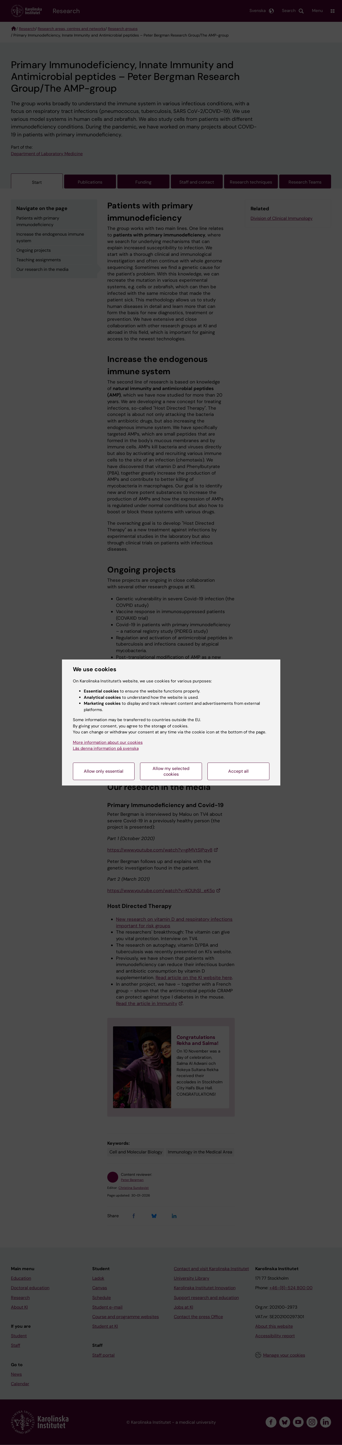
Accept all (238, 771)
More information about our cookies (108, 742)
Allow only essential (103, 771)
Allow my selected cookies (171, 771)
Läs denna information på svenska (106, 748)
